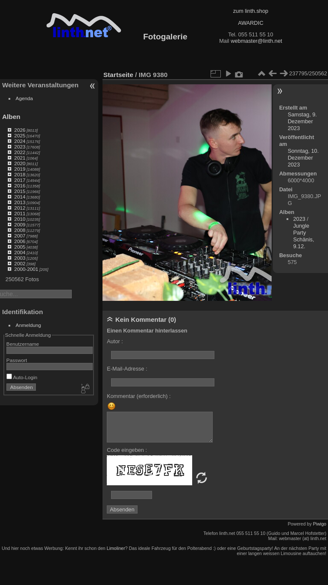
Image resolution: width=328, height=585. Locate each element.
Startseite (118, 74)
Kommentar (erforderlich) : (138, 396)
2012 (19, 208)
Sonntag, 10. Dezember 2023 (303, 158)
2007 (19, 235)
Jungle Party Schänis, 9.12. (303, 236)
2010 (19, 219)
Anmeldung (28, 325)
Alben (11, 116)
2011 (19, 213)
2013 (19, 202)
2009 (19, 224)
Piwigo (319, 523)
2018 (19, 174)
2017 (19, 180)
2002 (19, 263)
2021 (19, 157)
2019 (19, 169)
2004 (19, 252)
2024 (19, 141)
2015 (19, 191)
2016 (19, 185)
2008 (19, 230)
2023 (19, 146)
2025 (19, 135)
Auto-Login (22, 377)
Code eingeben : (127, 450)
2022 (19, 152)
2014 (19, 196)
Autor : (115, 341)
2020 (19, 163)
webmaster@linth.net (256, 41)
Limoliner (116, 548)
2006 (19, 241)
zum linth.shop (251, 11)
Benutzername (22, 344)
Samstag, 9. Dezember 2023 (302, 121)
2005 (19, 246)
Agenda (24, 98)
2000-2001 (26, 269)
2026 (19, 130)
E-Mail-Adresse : (127, 368)
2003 (19, 258)
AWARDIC (250, 23)
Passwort (16, 360)
